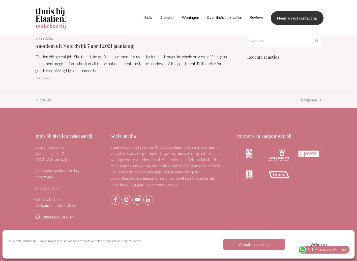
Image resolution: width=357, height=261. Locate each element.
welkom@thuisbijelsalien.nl (56, 205)
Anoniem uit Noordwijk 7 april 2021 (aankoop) (84, 46)
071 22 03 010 (47, 188)
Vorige (43, 100)
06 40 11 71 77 (48, 199)
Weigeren (318, 244)
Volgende (311, 100)
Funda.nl (46, 77)
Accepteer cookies (254, 244)
